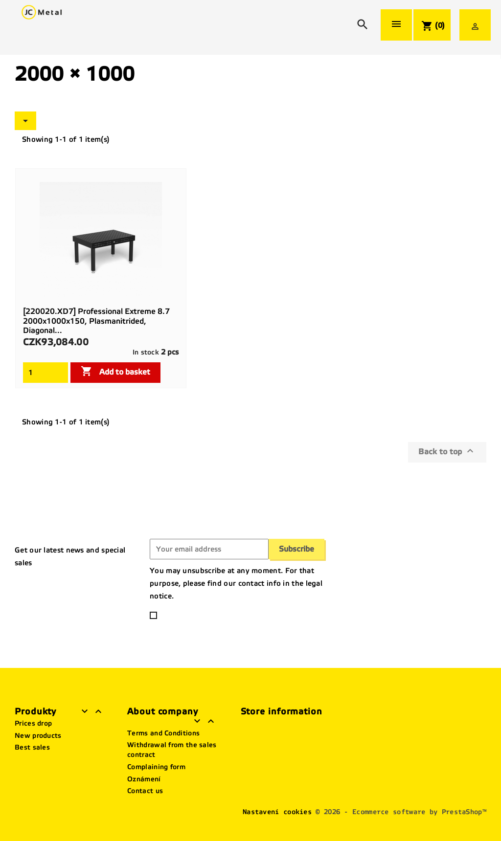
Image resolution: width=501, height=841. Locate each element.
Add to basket (115, 371)
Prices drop (33, 723)
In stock (146, 352)
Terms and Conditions (163, 733)
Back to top (447, 451)
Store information (281, 711)
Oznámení (143, 779)
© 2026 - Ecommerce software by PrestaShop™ (401, 812)
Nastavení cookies (277, 812)
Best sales (32, 747)
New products (38, 735)
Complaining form (156, 767)
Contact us (145, 791)
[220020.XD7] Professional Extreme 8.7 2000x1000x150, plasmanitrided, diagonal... (96, 321)
